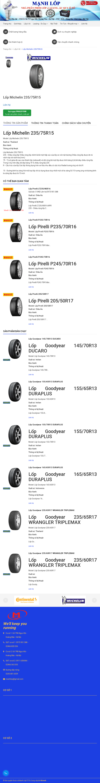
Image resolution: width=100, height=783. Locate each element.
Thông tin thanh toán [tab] (44, 123)
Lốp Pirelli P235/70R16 (39, 220)
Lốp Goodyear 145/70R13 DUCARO (45, 339)
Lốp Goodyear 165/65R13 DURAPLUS (46, 467)
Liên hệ (7, 104)
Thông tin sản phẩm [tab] (15, 123)
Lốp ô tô (17, 49)
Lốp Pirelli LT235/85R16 (40, 189)
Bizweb (43, 780)
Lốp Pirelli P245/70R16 (39, 257)
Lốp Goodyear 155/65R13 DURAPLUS (46, 381)
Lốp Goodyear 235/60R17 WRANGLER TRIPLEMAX (51, 553)
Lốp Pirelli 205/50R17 (39, 294)
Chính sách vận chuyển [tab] (76, 123)
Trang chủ (7, 49)
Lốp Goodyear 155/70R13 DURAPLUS (46, 424)
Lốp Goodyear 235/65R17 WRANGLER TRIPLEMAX (51, 510)
